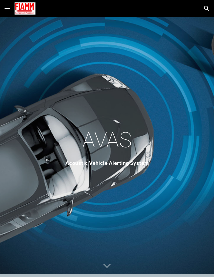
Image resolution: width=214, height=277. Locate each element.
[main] (107, 147)
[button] (7, 8)
